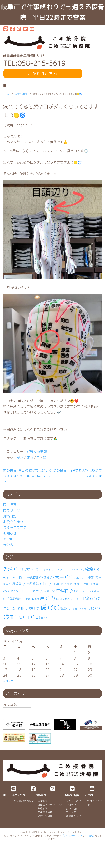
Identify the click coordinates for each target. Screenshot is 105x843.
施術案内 (41, 795)
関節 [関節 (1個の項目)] (76, 608)
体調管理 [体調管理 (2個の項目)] (35, 577)
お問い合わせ (94, 801)
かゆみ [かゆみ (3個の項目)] (31, 569)
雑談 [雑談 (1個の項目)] (86, 608)
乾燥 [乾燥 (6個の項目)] (92, 569)
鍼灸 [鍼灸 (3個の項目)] (66, 608)
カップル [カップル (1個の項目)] (64, 569)
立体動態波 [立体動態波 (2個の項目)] (16, 599)
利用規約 (89, 835)
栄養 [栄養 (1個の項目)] (87, 584)
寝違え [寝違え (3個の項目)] (19, 584)
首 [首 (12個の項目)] (32, 617)
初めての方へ (19, 795)
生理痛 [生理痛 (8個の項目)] (65, 590)
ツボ (20, 457)
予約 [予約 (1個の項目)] (7, 577)
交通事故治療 (44, 812)
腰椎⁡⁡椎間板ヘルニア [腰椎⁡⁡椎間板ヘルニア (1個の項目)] (68, 598)
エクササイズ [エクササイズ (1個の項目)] (48, 569)
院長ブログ (11, 510)
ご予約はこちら (42, 73)
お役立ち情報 (37, 451)
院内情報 (10, 504)
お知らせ (10, 533)
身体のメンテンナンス (50, 805)
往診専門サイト (74, 816)
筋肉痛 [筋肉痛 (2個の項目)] (32, 599)
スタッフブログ (15, 527)
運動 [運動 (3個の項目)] (22, 608)
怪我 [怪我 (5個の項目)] (34, 583)
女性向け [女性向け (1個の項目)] (80, 577)
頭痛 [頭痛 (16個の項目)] (13, 616)
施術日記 (10, 516)
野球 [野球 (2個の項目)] (34, 608)
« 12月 (8, 681)
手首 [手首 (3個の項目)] (47, 584)
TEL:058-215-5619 (34, 63)
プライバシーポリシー (71, 835)
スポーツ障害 (44, 816)
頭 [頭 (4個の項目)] (95, 608)
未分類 (8, 544)
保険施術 (42, 801)
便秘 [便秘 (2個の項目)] (49, 577)
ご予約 (89, 795)
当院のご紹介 (71, 795)
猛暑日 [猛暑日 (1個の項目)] (49, 591)
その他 (8, 539)
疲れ (30, 457)
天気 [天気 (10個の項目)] (64, 577)
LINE (89, 805)
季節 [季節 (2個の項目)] (93, 577)
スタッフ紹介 (73, 801)
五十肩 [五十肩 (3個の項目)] (19, 577)
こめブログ (72, 808)
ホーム (7, 795)
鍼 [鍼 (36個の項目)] (50, 607)
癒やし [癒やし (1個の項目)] (81, 591)
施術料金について (24, 801)
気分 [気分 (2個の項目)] (13, 591)
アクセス (71, 812)
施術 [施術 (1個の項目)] (69, 584)
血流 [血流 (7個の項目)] (88, 598)
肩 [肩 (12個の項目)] (47, 598)
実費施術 (42, 808)
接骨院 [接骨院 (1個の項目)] (59, 584)
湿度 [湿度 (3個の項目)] (38, 591)
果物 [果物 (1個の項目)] (78, 584)
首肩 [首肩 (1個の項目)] (45, 617)
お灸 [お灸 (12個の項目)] (13, 568)
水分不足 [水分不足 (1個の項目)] (25, 591)
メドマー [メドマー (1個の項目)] (77, 569)
